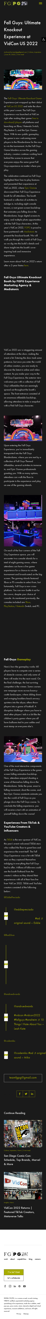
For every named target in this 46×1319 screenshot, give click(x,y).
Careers (38, 1259)
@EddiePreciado (12, 897)
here (26, 265)
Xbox (27, 602)
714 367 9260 (14, 1272)
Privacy (19, 1314)
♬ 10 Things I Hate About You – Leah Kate (29, 1024)
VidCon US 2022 (14, 106)
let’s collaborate (13, 1278)
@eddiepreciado (23, 909)
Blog (30, 1259)
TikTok (9, 839)
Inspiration (37, 52)
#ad (37, 918)
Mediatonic (29, 231)
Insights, (7, 1202)
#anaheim (31, 1019)
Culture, (31, 52)
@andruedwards (12, 994)
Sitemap (26, 1314)
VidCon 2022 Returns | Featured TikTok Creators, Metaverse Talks (19, 1212)
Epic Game (30, 187)
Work (6, 1259)
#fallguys (19, 1019)
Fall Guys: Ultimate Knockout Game (25, 98)
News (19, 1150)
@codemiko (9, 1040)
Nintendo (20, 606)
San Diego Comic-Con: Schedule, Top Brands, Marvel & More (22, 1160)
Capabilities (21, 1259)
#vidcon (18, 1015)
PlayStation (9, 606)
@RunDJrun (9, 935)
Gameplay (24, 659)
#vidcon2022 (32, 1015)
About (12, 1259)
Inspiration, (13, 1150)
